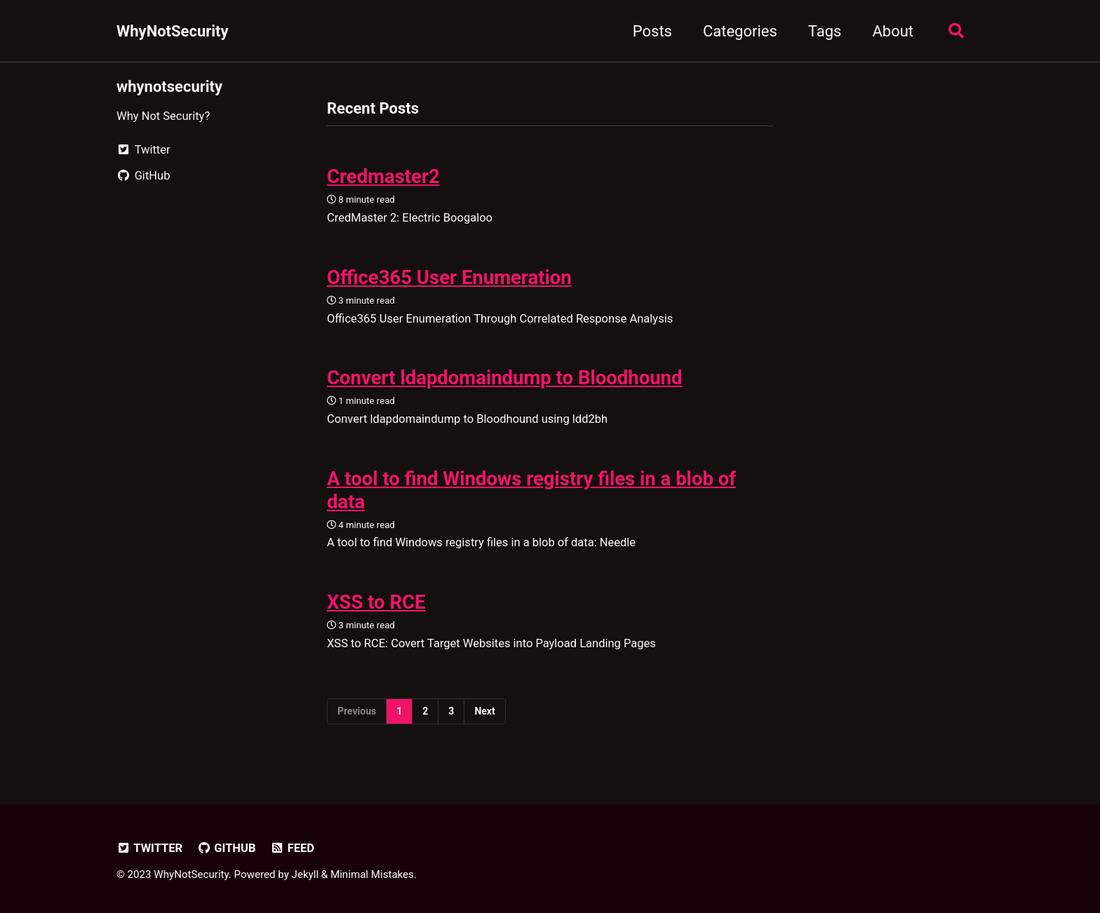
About (892, 31)
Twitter (149, 848)
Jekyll (305, 874)
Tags (825, 31)
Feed (292, 848)
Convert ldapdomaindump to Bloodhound (504, 377)
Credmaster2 (383, 176)
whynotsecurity (169, 86)
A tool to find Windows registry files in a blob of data (531, 490)
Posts (652, 31)
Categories (740, 31)
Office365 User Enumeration (449, 277)
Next (484, 711)
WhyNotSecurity (172, 31)
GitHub (226, 848)
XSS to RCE (376, 602)
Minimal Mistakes (372, 874)
